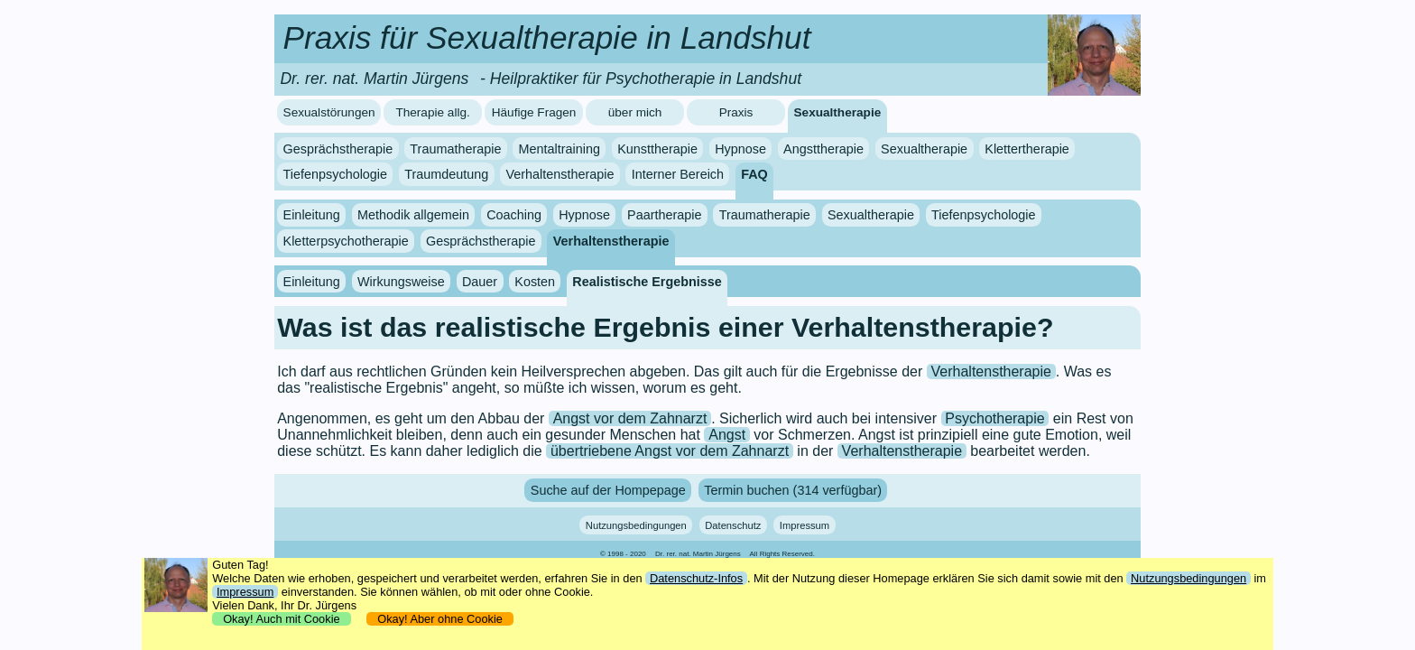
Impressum (804, 524)
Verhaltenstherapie (559, 174)
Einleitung (311, 215)
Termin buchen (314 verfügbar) (793, 490)
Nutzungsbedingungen (636, 524)
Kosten (534, 281)
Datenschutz (733, 524)
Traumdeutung (446, 174)
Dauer (479, 281)
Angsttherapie (823, 149)
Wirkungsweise (401, 281)
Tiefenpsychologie (335, 174)
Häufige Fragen (534, 112)
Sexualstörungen (329, 112)
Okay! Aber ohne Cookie (440, 619)
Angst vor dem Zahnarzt (630, 418)
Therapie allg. (432, 112)
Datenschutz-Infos (696, 578)
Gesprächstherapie (338, 149)
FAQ (754, 174)
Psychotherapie (994, 418)
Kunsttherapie (657, 149)
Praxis (736, 112)
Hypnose (740, 149)
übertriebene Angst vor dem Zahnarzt (669, 451)
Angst (726, 434)
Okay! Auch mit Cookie (282, 619)
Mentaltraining (559, 149)
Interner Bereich (678, 174)
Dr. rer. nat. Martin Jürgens (698, 554)
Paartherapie (664, 215)
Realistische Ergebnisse (647, 281)
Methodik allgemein (413, 215)
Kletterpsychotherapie (346, 241)
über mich (635, 112)
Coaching (513, 215)
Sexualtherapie (838, 112)
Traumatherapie (455, 149)
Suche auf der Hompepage (608, 490)
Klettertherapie (1027, 149)
